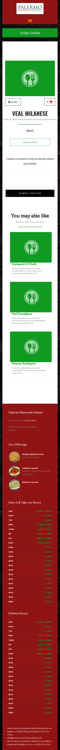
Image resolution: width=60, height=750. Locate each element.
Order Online (30, 33)
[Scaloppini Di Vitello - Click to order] (31, 262)
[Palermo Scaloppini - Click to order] (31, 361)
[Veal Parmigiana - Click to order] (31, 311)
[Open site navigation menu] (30, 21)
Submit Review (30, 193)
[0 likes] (50, 102)
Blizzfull (38, 738)
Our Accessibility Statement (38, 744)
